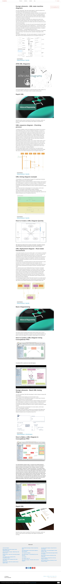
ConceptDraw (4, 0)
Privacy (53, 576)
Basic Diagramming (23, 307)
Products (20, 0)
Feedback (48, 576)
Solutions (25, 0)
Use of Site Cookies (33, 582)
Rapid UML (27, 60)
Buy (34, 0)
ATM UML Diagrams (23, 64)
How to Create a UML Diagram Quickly (29, 221)
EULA (51, 576)
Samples (30, 0)
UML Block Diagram (6, 547)
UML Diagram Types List (26, 558)
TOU (55, 576)
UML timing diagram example (26, 177)
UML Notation (24, 556)
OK (58, 582)
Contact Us (44, 576)
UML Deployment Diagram (26, 552)
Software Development (21, 60)
